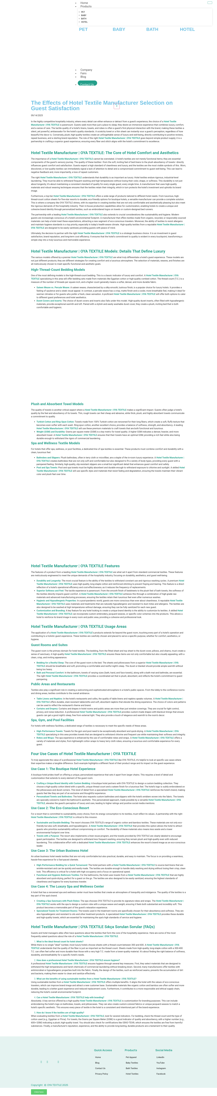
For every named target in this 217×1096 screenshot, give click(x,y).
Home (84, 3)
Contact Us (87, 84)
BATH (83, 18)
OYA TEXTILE (52, 125)
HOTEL (84, 22)
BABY (83, 15)
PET (83, 12)
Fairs (84, 73)
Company (86, 70)
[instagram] (50, 1062)
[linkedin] (38, 1062)
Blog (83, 76)
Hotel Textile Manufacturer (159, 275)
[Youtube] (45, 1062)
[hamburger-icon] (209, 2)
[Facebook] (56, 1062)
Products (86, 6)
